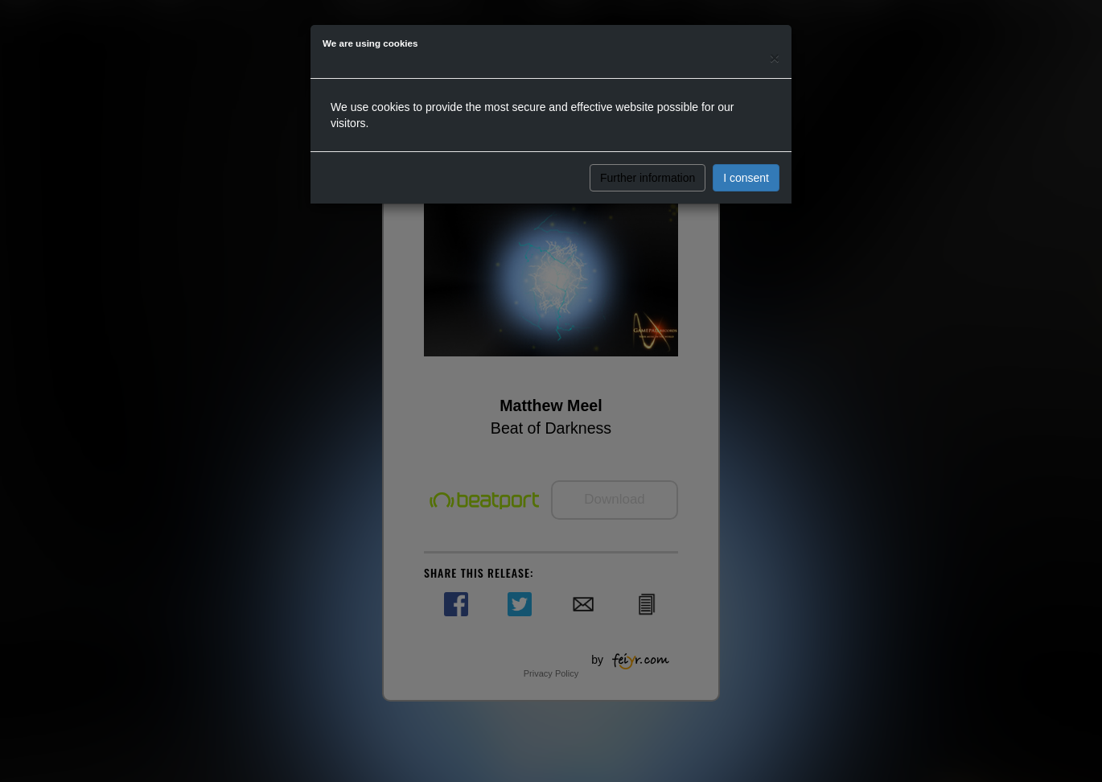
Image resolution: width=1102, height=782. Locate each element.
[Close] (774, 57)
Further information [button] (647, 177)
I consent (746, 177)
